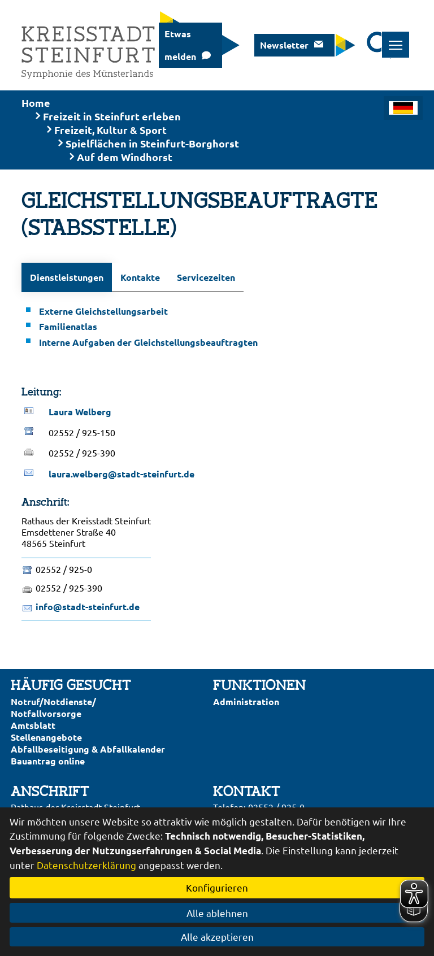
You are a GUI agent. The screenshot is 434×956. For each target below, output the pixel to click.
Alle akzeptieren (217, 936)
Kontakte (140, 277)
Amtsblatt (33, 725)
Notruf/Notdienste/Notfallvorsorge (53, 707)
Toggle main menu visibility (399, 39)
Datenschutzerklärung (86, 865)
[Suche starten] (380, 45)
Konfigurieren (217, 887)
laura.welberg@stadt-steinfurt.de (121, 474)
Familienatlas (68, 326)
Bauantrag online (48, 761)
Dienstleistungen (66, 277)
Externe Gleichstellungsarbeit (103, 311)
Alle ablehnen (217, 913)
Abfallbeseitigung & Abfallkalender (88, 749)
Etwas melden (180, 45)
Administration (246, 701)
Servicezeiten (206, 277)
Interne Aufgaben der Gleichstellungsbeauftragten (148, 342)
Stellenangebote (46, 737)
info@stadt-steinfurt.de (88, 606)
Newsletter (284, 45)
